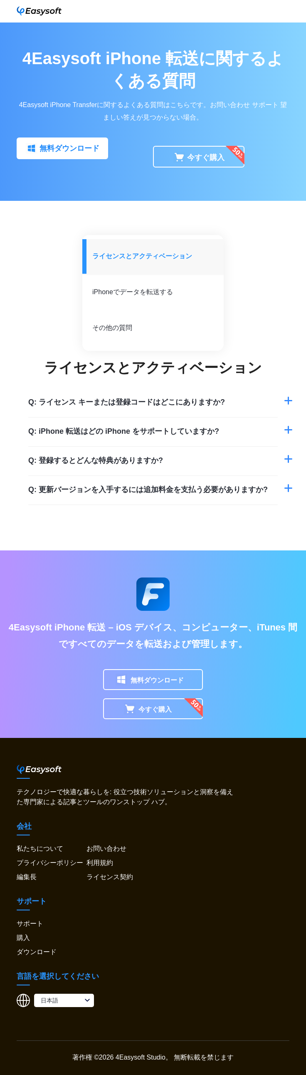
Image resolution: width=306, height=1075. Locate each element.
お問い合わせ (106, 848)
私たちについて (40, 848)
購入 (23, 937)
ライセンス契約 (109, 876)
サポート (265, 104)
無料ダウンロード (62, 149)
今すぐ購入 (199, 158)
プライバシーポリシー (50, 862)
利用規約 (99, 862)
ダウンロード (37, 951)
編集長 (27, 876)
